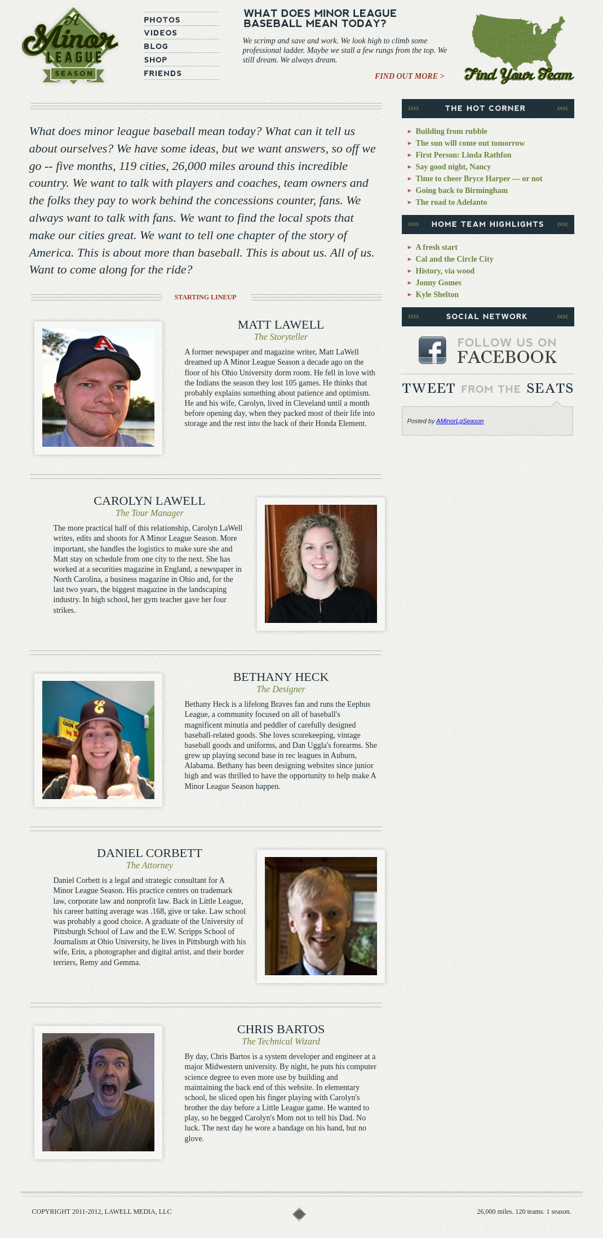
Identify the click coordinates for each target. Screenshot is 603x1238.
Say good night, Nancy (453, 167)
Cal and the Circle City (455, 259)
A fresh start (437, 247)
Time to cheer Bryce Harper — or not (479, 178)
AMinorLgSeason (460, 421)
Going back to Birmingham (462, 190)
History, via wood (445, 271)
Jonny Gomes (439, 283)
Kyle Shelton (437, 294)
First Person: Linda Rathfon (464, 155)
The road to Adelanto (451, 202)
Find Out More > (410, 76)
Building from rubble (451, 131)
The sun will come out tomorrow (470, 143)
